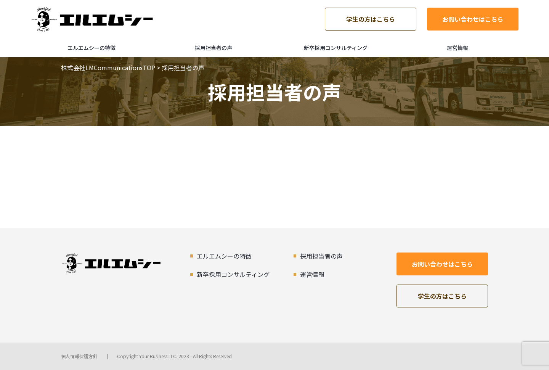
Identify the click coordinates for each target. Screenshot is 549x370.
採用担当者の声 (213, 47)
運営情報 (457, 47)
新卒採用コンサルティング (336, 47)
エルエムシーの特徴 (91, 47)
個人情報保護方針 (79, 356)
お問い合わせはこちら (472, 19)
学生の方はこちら (370, 19)
